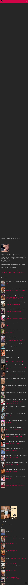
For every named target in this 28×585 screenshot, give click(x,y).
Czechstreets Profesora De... (11, 536)
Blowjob (12, 240)
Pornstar (21, 367)
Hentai (21, 436)
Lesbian (13, 551)
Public (20, 240)
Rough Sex (17, 298)
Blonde (21, 339)
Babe (7, 332)
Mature (16, 290)
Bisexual (10, 332)
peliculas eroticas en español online (8, 270)
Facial (16, 360)
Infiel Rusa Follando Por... (11, 530)
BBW (11, 339)
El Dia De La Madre (10, 350)
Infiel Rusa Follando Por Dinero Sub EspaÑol (16, 281)
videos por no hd (11, 272)
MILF (15, 240)
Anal (11, 297)
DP (17, 387)
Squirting (22, 298)
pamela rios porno (22, 270)
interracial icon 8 (4, 272)
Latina (11, 298)
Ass (10, 290)
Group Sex (17, 436)
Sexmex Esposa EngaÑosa (12, 336)
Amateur (9, 240)
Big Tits (19, 297)
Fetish (23, 485)
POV (17, 240)
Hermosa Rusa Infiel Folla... (11, 584)
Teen (24, 290)
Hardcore (20, 387)
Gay (7, 340)
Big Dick (13, 318)
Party (18, 340)
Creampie (8, 298)
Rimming (19, 311)
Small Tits (11, 361)
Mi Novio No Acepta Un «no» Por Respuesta (16, 343)
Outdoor (22, 360)
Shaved (15, 450)
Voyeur (22, 361)
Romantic (8, 431)
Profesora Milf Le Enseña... (11, 563)
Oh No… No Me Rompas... (11, 557)
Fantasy (13, 408)
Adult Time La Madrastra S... (11, 577)
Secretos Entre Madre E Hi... (11, 543)
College (20, 318)
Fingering (18, 380)
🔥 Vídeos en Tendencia (7, 524)
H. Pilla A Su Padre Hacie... (11, 570)
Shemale (21, 340)
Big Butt (15, 297)
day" (17, 270)
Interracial (8, 403)
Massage (16, 304)
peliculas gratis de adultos (21, 272)
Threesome (18, 361)
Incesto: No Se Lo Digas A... (11, 550)
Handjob (24, 318)
